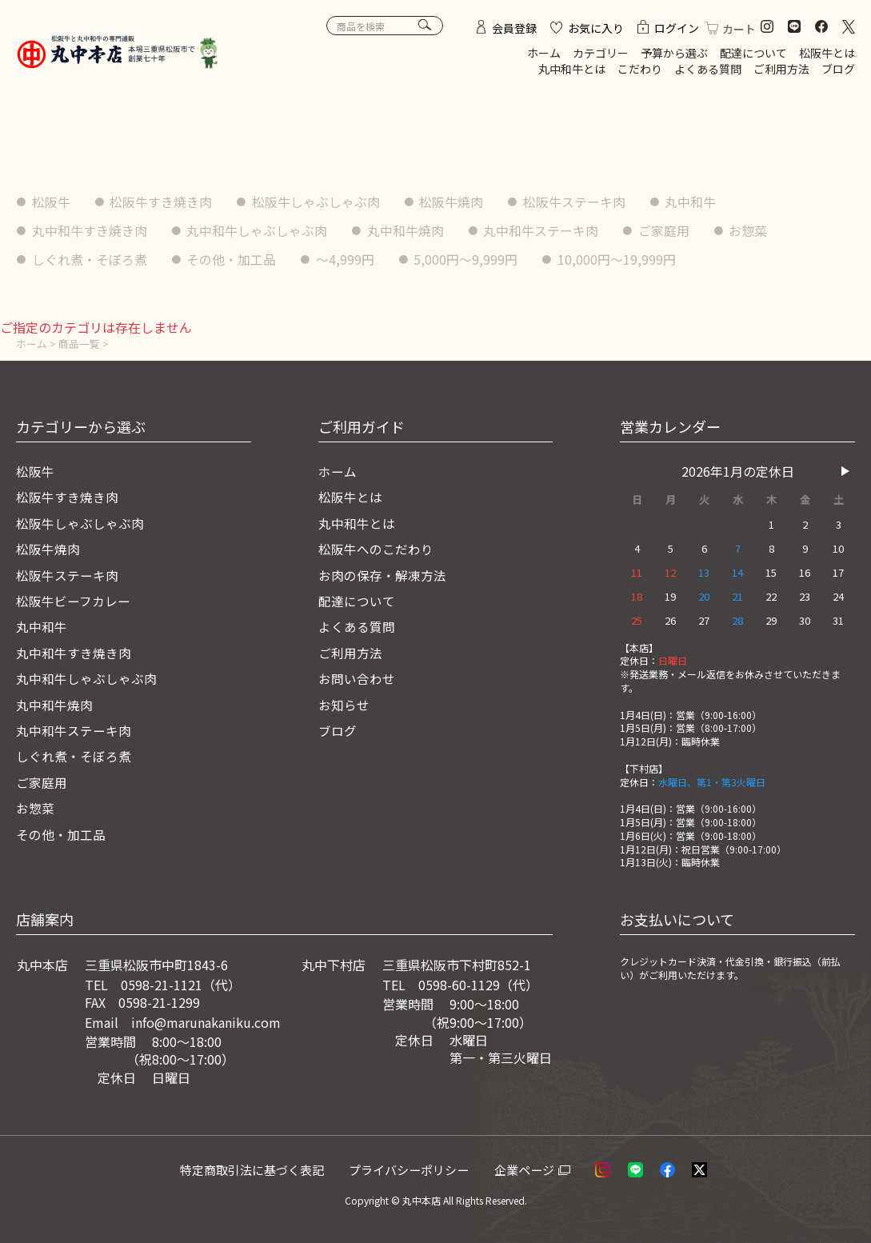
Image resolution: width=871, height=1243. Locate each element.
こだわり (639, 69)
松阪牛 (51, 201)
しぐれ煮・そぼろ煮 (89, 258)
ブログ (838, 69)
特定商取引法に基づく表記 (257, 1168)
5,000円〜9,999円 (467, 258)
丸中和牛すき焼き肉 (89, 230)
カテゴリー (601, 53)
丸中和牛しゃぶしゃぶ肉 (257, 230)
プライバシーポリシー (415, 1168)
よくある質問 (707, 69)
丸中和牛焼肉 (406, 230)
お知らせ (344, 703)
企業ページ (529, 1168)
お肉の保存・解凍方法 (382, 574)
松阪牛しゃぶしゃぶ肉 (317, 201)
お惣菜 (750, 230)
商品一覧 (79, 342)
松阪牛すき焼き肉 (161, 201)
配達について (753, 53)
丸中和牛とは (571, 69)
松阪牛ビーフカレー (73, 600)
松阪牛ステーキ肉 (576, 201)
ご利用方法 (781, 69)
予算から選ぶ (674, 53)
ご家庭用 (665, 230)
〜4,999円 (346, 258)
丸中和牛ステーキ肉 (542, 230)
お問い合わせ (356, 677)
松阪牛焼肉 (453, 201)
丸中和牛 (692, 201)
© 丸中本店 (416, 1199)
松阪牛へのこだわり (376, 548)
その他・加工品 (232, 258)
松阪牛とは (827, 53)
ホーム (544, 53)
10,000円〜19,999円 (618, 258)
